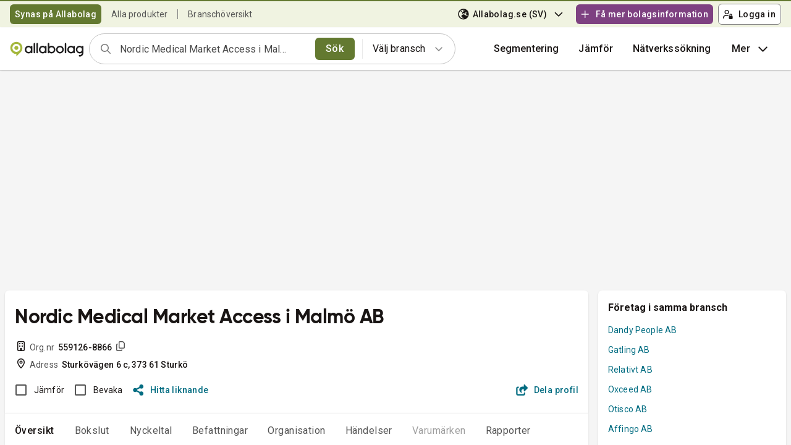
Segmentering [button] (526, 48)
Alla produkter (139, 14)
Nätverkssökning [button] (672, 48)
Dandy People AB (642, 330)
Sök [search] (335, 48)
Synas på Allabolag (55, 14)
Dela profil (547, 390)
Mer (751, 49)
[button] (596, 48)
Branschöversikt (220, 14)
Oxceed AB (630, 389)
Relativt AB (630, 370)
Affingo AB (630, 429)
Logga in (749, 14)
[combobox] (213, 49)
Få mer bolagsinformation (644, 14)
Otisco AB (627, 409)
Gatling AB (629, 350)
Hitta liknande (171, 390)
